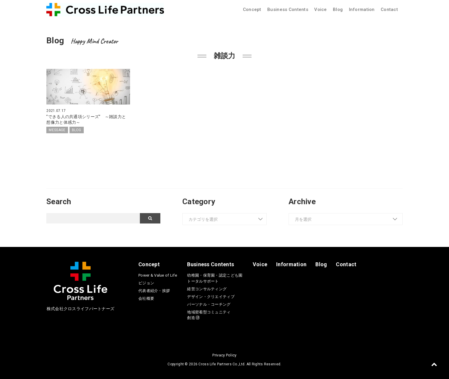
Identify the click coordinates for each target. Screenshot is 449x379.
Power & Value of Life (157, 275)
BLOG (76, 130)
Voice (320, 9)
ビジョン (146, 283)
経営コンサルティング (207, 289)
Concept (252, 9)
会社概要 (146, 298)
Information (362, 9)
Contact (389, 9)
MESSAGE (57, 130)
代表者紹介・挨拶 (154, 290)
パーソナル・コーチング (208, 304)
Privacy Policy (224, 355)
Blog (338, 9)
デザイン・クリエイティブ (210, 296)
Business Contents (287, 9)
